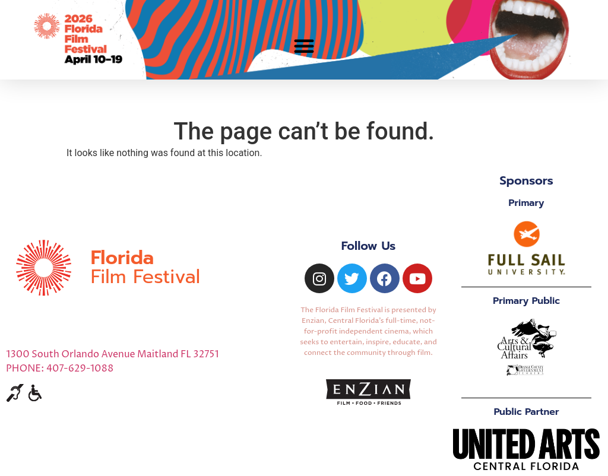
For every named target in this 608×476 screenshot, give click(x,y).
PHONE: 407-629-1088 (59, 368)
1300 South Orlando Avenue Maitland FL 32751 (112, 354)
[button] (304, 46)
